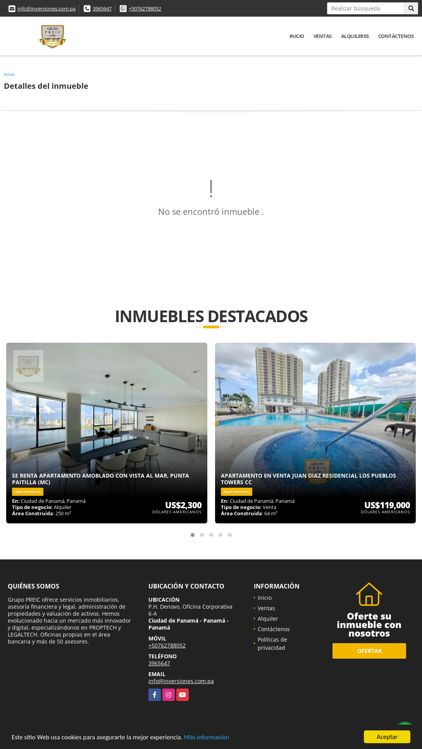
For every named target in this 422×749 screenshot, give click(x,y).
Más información (206, 738)
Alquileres (355, 36)
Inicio (296, 36)
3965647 (102, 8)
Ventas (322, 36)
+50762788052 (145, 8)
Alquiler (268, 618)
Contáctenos (396, 36)
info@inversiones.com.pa (46, 8)
